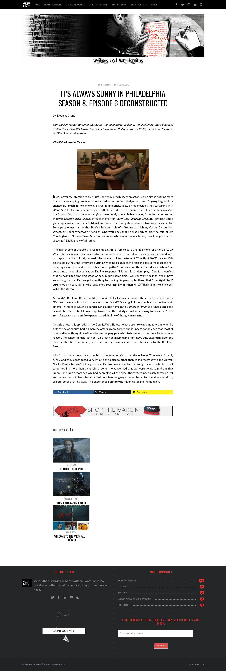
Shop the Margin (139, 4)
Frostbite (123, 604)
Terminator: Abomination (71, 503)
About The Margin (52, 4)
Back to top (196, 664)
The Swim (123, 592)
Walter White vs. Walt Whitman (134, 598)
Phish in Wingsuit (127, 580)
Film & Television (103, 84)
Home (37, 4)
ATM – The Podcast (98, 4)
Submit (154, 4)
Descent (122, 586)
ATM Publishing (119, 4)
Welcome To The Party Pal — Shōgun (71, 538)
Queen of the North (71, 469)
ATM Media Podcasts (75, 4)
